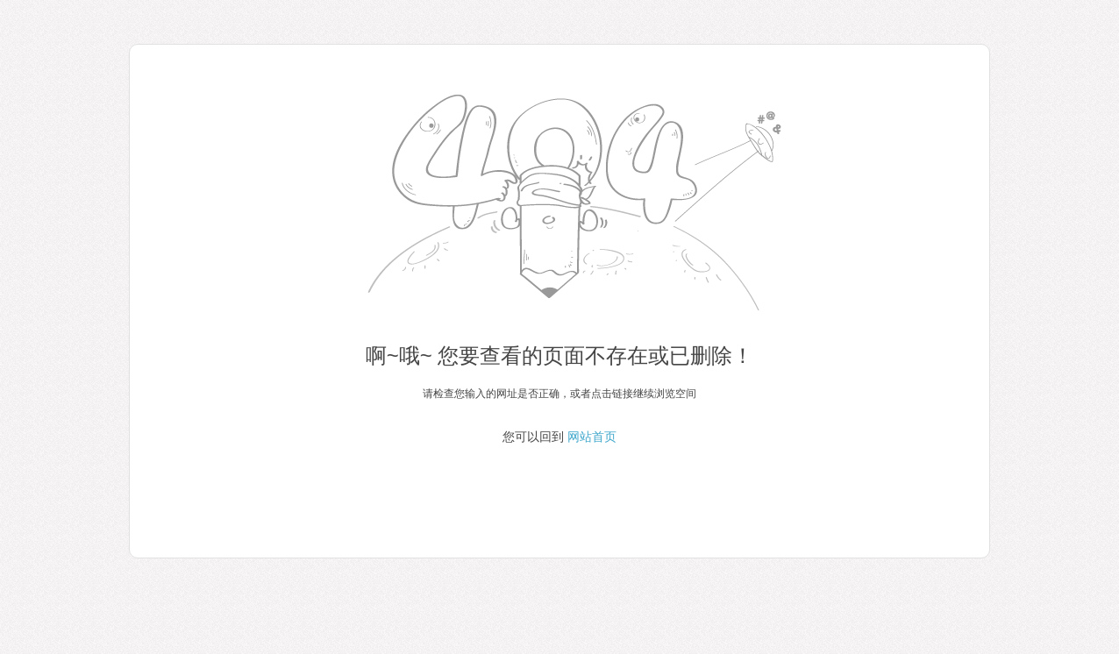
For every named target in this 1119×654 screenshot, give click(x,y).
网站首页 (592, 437)
